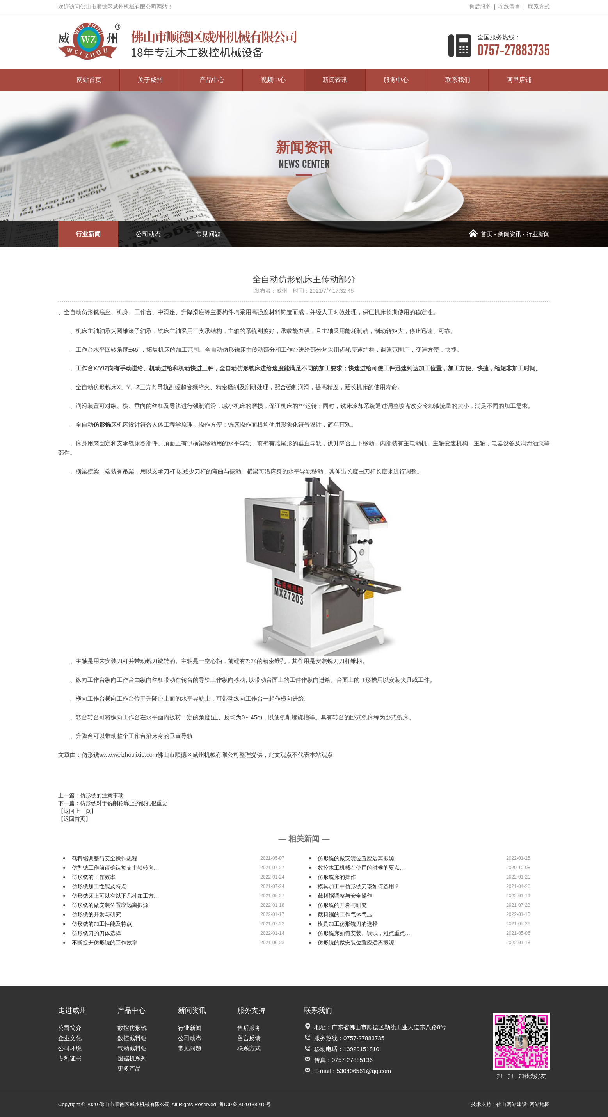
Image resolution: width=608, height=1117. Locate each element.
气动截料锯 (132, 1048)
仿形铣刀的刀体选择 (96, 933)
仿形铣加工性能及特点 (99, 886)
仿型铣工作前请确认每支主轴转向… (115, 867)
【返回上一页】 (77, 811)
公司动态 (148, 234)
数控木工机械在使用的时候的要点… (361, 867)
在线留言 (509, 7)
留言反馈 (249, 1038)
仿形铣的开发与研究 (342, 905)
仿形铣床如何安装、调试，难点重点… (364, 933)
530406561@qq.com (364, 1070)
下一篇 (112, 803)
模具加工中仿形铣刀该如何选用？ (359, 886)
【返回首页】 (74, 819)
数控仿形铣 (132, 1028)
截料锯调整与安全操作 (345, 896)
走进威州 (72, 1010)
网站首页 (88, 79)
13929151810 (361, 1049)
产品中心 (211, 79)
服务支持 (251, 1010)
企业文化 (70, 1038)
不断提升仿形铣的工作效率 (104, 942)
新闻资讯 (334, 79)
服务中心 (396, 79)
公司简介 (70, 1028)
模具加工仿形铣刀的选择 (348, 924)
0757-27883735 (513, 45)
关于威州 (150, 79)
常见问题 (208, 234)
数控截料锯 (132, 1038)
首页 (480, 234)
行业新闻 (88, 234)
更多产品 (129, 1068)
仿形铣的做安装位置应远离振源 (356, 858)
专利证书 (70, 1058)
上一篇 (91, 795)
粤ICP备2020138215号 (245, 1104)
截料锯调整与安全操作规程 (104, 858)
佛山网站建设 (511, 1104)
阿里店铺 (519, 79)
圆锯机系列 (132, 1058)
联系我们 (457, 79)
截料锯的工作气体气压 (345, 914)
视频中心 (273, 79)
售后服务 (480, 7)
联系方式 (539, 7)
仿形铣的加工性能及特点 (102, 924)
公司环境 (70, 1048)
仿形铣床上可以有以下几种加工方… (115, 896)
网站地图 (540, 1104)
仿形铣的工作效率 (94, 877)
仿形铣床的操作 (337, 877)
